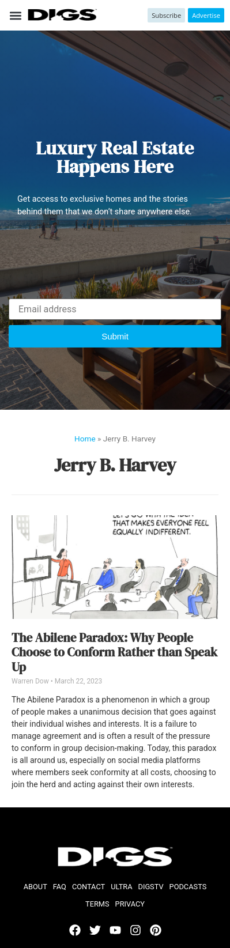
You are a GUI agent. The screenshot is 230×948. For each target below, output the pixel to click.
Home (85, 438)
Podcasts (188, 886)
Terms (97, 904)
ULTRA (121, 886)
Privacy (130, 904)
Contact (88, 886)
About (35, 886)
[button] (15, 15)
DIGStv (151, 886)
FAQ (59, 886)
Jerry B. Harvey (115, 465)
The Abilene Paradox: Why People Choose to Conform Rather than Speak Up (114, 652)
